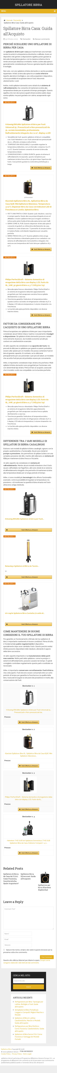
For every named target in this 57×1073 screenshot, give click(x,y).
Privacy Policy (17, 1061)
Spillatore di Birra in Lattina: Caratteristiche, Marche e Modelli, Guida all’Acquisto (27, 1028)
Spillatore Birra (28, 5)
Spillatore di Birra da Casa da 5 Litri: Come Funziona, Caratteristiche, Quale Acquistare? (10, 886)
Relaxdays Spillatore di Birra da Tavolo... (22, 574)
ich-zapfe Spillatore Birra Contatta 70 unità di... (25, 621)
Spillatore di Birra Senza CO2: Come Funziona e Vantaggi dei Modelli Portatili (28, 1044)
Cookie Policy (6, 1061)
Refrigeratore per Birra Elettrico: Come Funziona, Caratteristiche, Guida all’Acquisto (29, 1036)
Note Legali (27, 1061)
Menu (3, 11)
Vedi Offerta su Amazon (42, 171)
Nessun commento (42, 39)
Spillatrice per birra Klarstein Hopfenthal (44, 895)
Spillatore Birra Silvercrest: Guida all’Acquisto (28, 884)
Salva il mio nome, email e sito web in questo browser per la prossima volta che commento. (27, 958)
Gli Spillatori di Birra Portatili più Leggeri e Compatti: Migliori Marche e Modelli (29, 1019)
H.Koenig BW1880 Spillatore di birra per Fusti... (24, 527)
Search (28, 994)
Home (8, 20)
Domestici (17, 20)
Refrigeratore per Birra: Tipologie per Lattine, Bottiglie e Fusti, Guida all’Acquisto (29, 1011)
